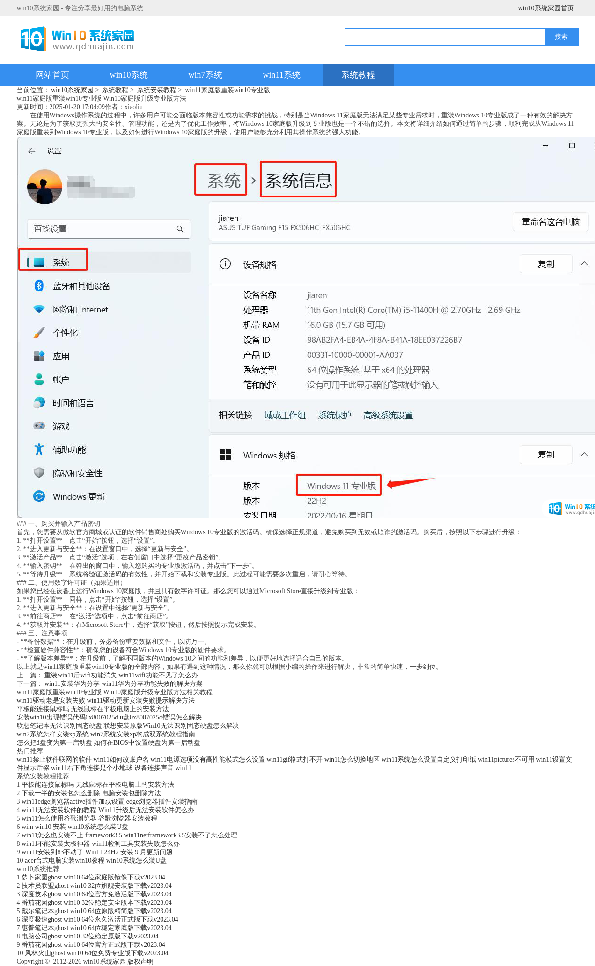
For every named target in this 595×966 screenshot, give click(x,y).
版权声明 (140, 961)
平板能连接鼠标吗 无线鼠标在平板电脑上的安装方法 (93, 708)
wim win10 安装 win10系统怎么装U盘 (75, 826)
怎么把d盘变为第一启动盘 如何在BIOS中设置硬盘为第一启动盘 (108, 742)
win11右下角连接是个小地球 (91, 767)
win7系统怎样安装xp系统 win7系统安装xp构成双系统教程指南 (106, 734)
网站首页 (52, 75)
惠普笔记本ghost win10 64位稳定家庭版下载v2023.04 (97, 927)
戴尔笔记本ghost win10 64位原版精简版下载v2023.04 (97, 911)
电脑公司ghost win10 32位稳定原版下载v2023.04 (90, 936)
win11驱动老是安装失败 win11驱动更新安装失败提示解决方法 (106, 700)
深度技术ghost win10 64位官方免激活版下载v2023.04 (97, 894)
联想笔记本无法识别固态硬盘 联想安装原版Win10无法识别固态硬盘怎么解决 (128, 725)
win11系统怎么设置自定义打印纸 (429, 759)
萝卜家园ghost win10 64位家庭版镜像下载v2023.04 (93, 877)
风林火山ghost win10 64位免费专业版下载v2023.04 (97, 953)
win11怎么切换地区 (352, 759)
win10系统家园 (72, 90)
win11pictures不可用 (506, 759)
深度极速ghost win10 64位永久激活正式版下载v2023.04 (100, 919)
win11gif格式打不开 (294, 759)
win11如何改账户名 (120, 759)
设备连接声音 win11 (162, 767)
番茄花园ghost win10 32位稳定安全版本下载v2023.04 (97, 902)
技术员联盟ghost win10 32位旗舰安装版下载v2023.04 (97, 885)
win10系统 (129, 75)
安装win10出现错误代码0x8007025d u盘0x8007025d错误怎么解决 (109, 717)
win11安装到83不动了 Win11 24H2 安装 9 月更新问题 (97, 852)
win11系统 (282, 75)
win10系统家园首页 (546, 8)
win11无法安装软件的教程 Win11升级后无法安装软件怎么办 (108, 809)
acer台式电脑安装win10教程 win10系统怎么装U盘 (96, 860)
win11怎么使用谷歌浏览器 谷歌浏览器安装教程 (89, 818)
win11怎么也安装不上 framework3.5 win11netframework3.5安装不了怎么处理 (129, 835)
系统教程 (358, 75)
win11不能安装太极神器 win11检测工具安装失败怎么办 (101, 843)
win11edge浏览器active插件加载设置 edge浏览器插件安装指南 (110, 801)
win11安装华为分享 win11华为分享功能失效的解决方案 (123, 683)
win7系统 (205, 75)
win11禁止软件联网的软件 (54, 759)
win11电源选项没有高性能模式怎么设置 (207, 759)
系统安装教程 (156, 90)
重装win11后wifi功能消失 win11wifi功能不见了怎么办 (121, 675)
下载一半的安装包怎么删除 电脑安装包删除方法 (91, 793)
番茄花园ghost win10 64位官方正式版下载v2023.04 (93, 944)
